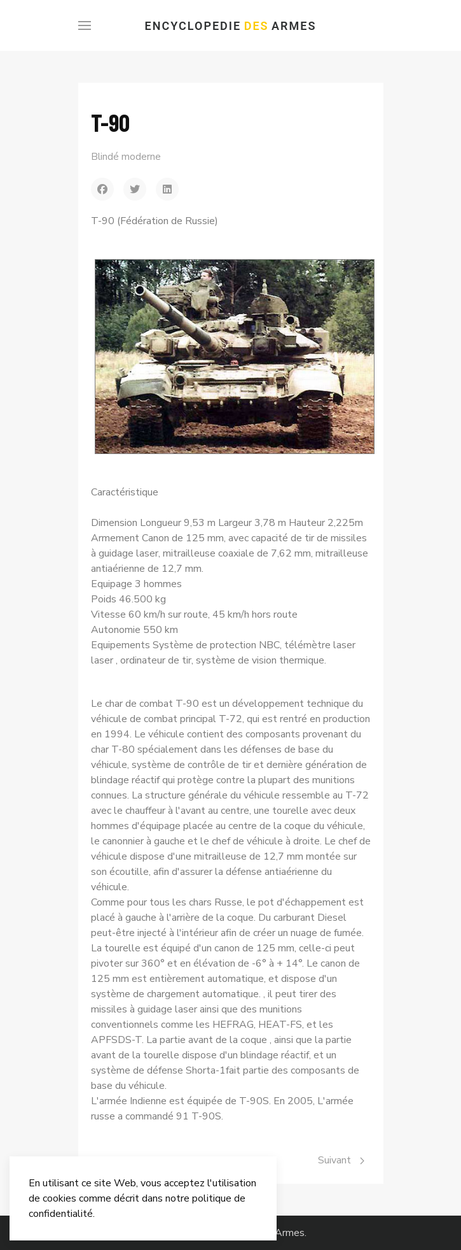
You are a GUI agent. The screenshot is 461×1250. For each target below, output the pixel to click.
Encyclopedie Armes (231, 25)
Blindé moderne (126, 156)
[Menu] (84, 25)
